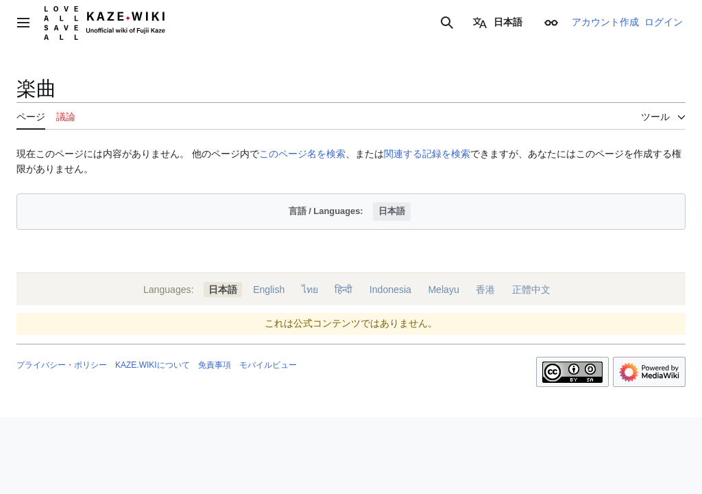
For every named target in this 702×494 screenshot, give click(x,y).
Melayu (443, 289)
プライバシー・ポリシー (61, 365)
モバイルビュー (268, 365)
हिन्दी (343, 289)
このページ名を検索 (302, 153)
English (269, 289)
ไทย (310, 289)
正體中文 (531, 289)
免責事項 (214, 365)
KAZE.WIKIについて (152, 365)
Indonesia (390, 289)
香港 (485, 289)
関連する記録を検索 (427, 153)
